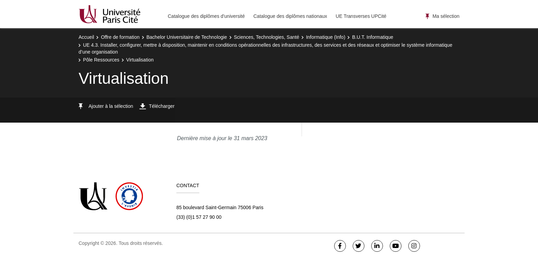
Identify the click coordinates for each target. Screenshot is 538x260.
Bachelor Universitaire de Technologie (187, 37)
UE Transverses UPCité (361, 16)
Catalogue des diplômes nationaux (290, 16)
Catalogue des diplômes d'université (206, 16)
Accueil (86, 37)
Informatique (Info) (325, 37)
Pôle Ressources (101, 60)
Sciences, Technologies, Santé (266, 37)
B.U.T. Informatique (372, 37)
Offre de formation (120, 37)
